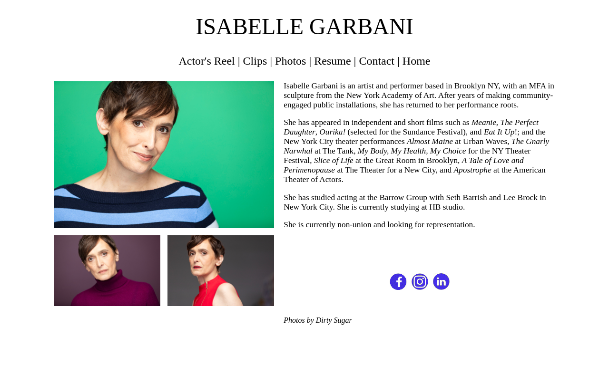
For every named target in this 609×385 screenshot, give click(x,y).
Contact (376, 61)
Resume (332, 61)
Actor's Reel (206, 61)
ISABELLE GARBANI (304, 26)
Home (417, 61)
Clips (255, 61)
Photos (290, 61)
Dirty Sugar (334, 320)
